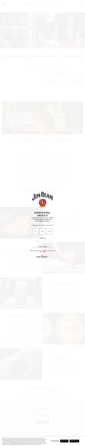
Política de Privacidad (50, 250)
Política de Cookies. (42, 251)
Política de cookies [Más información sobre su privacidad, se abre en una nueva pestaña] (38, 444)
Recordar (43, 238)
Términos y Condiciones (42, 250)
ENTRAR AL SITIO (42, 241)
